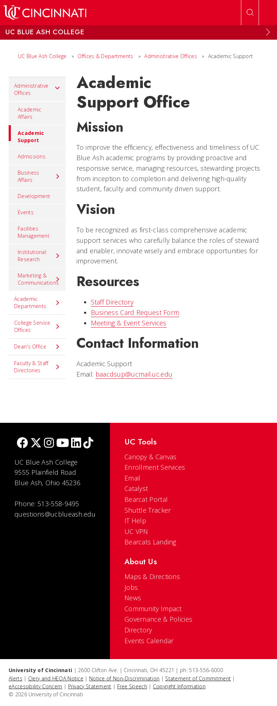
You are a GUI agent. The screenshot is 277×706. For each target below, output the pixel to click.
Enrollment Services (154, 467)
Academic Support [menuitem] (26, 134)
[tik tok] (88, 443)
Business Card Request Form (135, 312)
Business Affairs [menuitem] (39, 176)
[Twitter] (36, 443)
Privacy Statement (89, 686)
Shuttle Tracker (147, 510)
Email (132, 478)
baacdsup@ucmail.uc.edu (134, 374)
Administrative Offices (170, 56)
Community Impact (153, 608)
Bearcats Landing (150, 542)
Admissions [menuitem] (31, 156)
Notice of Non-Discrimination (124, 678)
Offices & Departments (105, 56)
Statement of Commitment (198, 678)
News (132, 597)
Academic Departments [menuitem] (37, 302)
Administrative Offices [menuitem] (37, 89)
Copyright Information (179, 686)
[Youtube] (62, 443)
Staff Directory (112, 302)
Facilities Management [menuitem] (33, 232)
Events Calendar (149, 640)
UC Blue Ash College (42, 56)
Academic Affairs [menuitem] (29, 113)
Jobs (131, 587)
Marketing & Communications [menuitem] (39, 279)
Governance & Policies (158, 619)
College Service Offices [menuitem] (37, 326)
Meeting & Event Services (129, 323)
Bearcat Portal (146, 499)
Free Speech (132, 686)
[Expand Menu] (268, 32)
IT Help (135, 520)
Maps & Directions (152, 576)
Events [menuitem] (26, 212)
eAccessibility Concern (35, 686)
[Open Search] (250, 12)
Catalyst (136, 488)
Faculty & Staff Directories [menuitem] (37, 367)
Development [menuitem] (34, 196)
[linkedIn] (76, 443)
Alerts (15, 678)
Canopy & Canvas (150, 456)
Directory (138, 630)
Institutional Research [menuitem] (39, 256)
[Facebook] (22, 443)
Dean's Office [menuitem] (37, 346)
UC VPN (136, 531)
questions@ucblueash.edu (55, 514)
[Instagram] (49, 443)
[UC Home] (45, 12)
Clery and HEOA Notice (55, 678)
